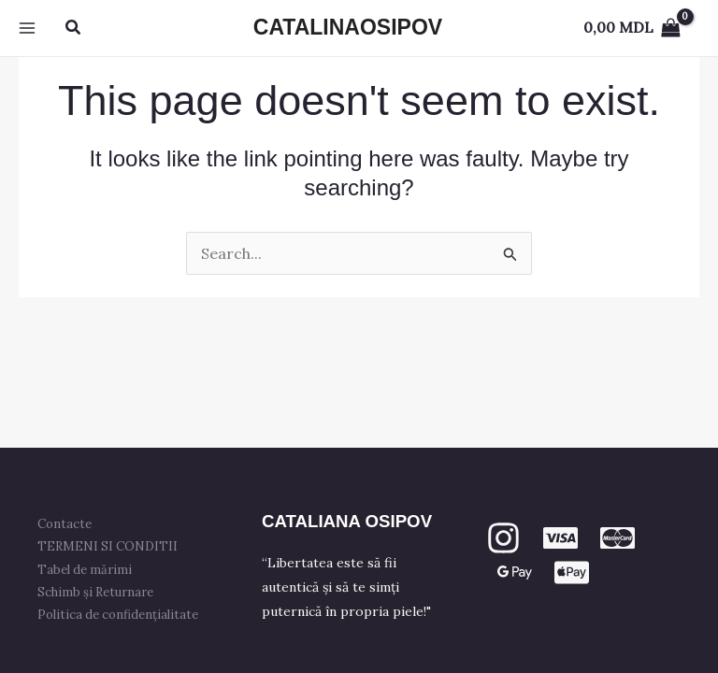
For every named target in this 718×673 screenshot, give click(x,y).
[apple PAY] (571, 572)
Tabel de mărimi (84, 570)
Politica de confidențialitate (117, 615)
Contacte (64, 524)
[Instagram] (503, 538)
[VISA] (560, 538)
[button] (73, 28)
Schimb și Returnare (95, 592)
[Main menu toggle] (27, 28)
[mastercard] (617, 538)
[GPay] (514, 572)
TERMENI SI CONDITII (107, 546)
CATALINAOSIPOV (347, 27)
